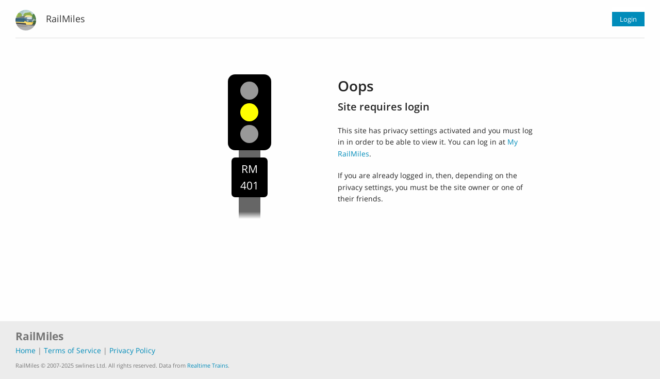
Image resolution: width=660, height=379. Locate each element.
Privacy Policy (132, 350)
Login (628, 19)
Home (25, 350)
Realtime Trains (207, 365)
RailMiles (65, 18)
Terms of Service (72, 350)
